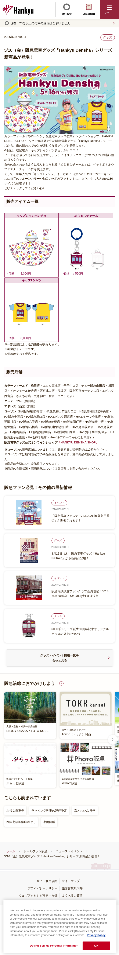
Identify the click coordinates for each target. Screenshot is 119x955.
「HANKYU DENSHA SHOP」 (78, 442)
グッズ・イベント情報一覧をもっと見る (59, 658)
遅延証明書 (89, 9)
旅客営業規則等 (72, 888)
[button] (109, 9)
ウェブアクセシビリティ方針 (38, 895)
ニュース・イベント (69, 851)
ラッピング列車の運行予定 (49, 810)
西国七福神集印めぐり (21, 822)
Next (113, 740)
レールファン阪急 (35, 851)
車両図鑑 (49, 822)
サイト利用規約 (47, 881)
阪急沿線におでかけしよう (29, 683)
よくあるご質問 (72, 895)
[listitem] (58, 740)
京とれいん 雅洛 (85, 810)
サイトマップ (71, 881)
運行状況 (67, 9)
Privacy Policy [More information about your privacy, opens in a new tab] (96, 943)
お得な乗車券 (15, 810)
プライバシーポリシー (42, 888)
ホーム (10, 851)
